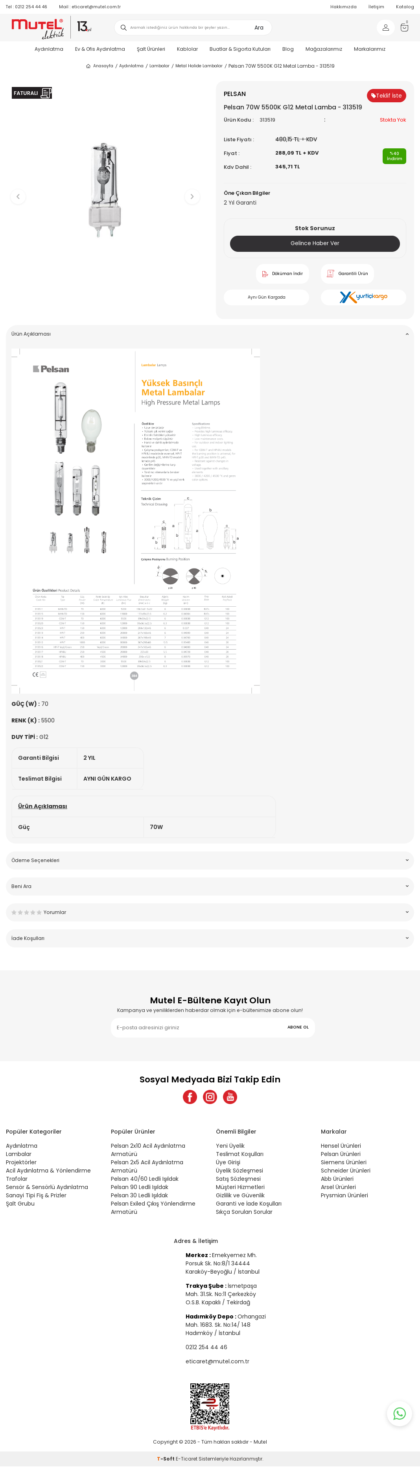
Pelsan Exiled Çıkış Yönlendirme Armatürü (153, 1209)
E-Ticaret (186, 1460)
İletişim (376, 7)
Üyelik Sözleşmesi (239, 1172)
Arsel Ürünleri (338, 1189)
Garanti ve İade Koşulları (249, 1205)
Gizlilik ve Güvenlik (240, 1197)
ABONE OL (298, 1027)
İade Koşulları (210, 938)
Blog (288, 49)
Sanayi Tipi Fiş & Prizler (36, 1197)
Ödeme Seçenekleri (210, 860)
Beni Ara (210, 886)
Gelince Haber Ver (315, 243)
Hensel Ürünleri (341, 1147)
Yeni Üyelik (230, 1147)
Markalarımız (369, 49)
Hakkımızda (343, 7)
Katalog (405, 7)
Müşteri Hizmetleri (240, 1189)
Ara (258, 27)
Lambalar (159, 66)
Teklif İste (386, 96)
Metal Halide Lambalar (199, 66)
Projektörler (21, 1164)
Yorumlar (210, 912)
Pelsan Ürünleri (341, 1156)
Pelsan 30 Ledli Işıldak (139, 1197)
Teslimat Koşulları (239, 1156)
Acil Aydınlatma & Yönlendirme (48, 1172)
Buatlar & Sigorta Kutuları (240, 49)
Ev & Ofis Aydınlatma (100, 49)
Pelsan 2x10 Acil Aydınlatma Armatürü (148, 1151)
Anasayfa (99, 66)
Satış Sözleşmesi (238, 1180)
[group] (105, 190)
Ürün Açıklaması (210, 334)
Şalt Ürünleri (151, 49)
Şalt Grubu (20, 1205)
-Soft (166, 1460)
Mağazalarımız (324, 49)
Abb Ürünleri (337, 1180)
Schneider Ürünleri (345, 1172)
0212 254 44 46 (26, 7)
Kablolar (187, 49)
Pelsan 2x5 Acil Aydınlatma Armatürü (147, 1168)
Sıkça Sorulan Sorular (244, 1213)
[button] (105, 305)
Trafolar (17, 1180)
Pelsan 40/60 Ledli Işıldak (145, 1180)
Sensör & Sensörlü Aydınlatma (47, 1189)
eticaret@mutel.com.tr (90, 7)
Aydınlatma (49, 49)
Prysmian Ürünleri (344, 1197)
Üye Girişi (228, 1164)
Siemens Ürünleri (344, 1164)
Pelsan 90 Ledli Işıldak (139, 1189)
